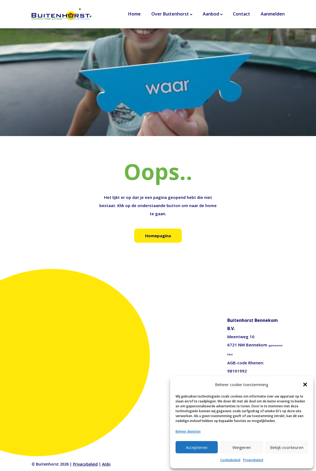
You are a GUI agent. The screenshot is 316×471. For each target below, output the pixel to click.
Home (134, 14)
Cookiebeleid (230, 460)
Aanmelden (273, 14)
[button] (305, 384)
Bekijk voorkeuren (286, 447)
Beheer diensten (188, 431)
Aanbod (211, 14)
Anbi (106, 464)
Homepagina (158, 235)
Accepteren (196, 447)
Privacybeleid (253, 460)
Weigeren (241, 447)
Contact (241, 14)
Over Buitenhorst (170, 14)
